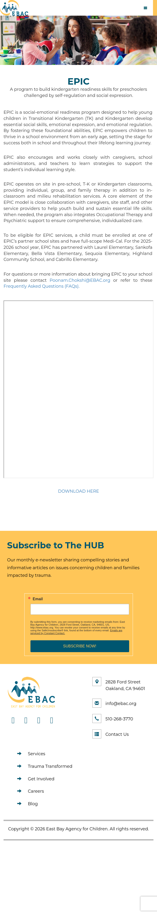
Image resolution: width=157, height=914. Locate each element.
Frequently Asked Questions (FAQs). (42, 286)
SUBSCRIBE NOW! (79, 646)
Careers (30, 791)
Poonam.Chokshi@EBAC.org (80, 280)
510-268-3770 (119, 719)
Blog (27, 803)
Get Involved (35, 779)
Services (31, 753)
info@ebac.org (121, 703)
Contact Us (117, 734)
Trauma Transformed (44, 766)
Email (38, 599)
